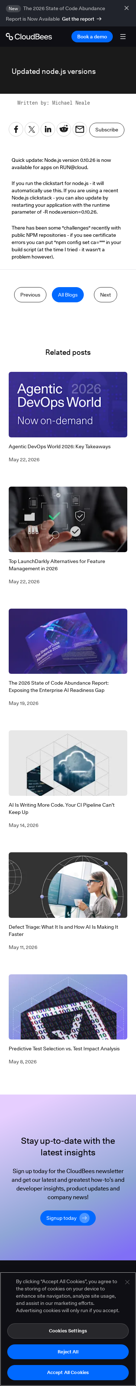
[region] (68, 1329)
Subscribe (106, 130)
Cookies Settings (68, 1331)
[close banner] (127, 8)
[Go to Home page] (29, 36)
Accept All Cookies (68, 1372)
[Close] (127, 1282)
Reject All (68, 1351)
